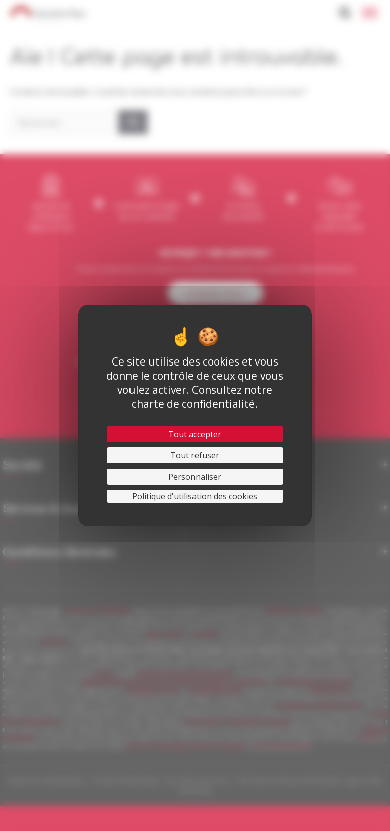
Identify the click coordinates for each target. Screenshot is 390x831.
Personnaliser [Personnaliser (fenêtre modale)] (194, 476)
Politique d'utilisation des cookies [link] (194, 496)
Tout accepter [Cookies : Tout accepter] (194, 434)
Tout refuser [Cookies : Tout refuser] (194, 455)
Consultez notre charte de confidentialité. (202, 397)
